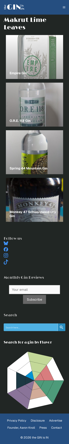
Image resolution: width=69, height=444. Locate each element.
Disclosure (38, 420)
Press (43, 428)
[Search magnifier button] (61, 327)
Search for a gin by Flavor (28, 342)
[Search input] (31, 327)
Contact (56, 428)
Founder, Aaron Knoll (21, 428)
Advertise (55, 420)
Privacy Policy (16, 420)
